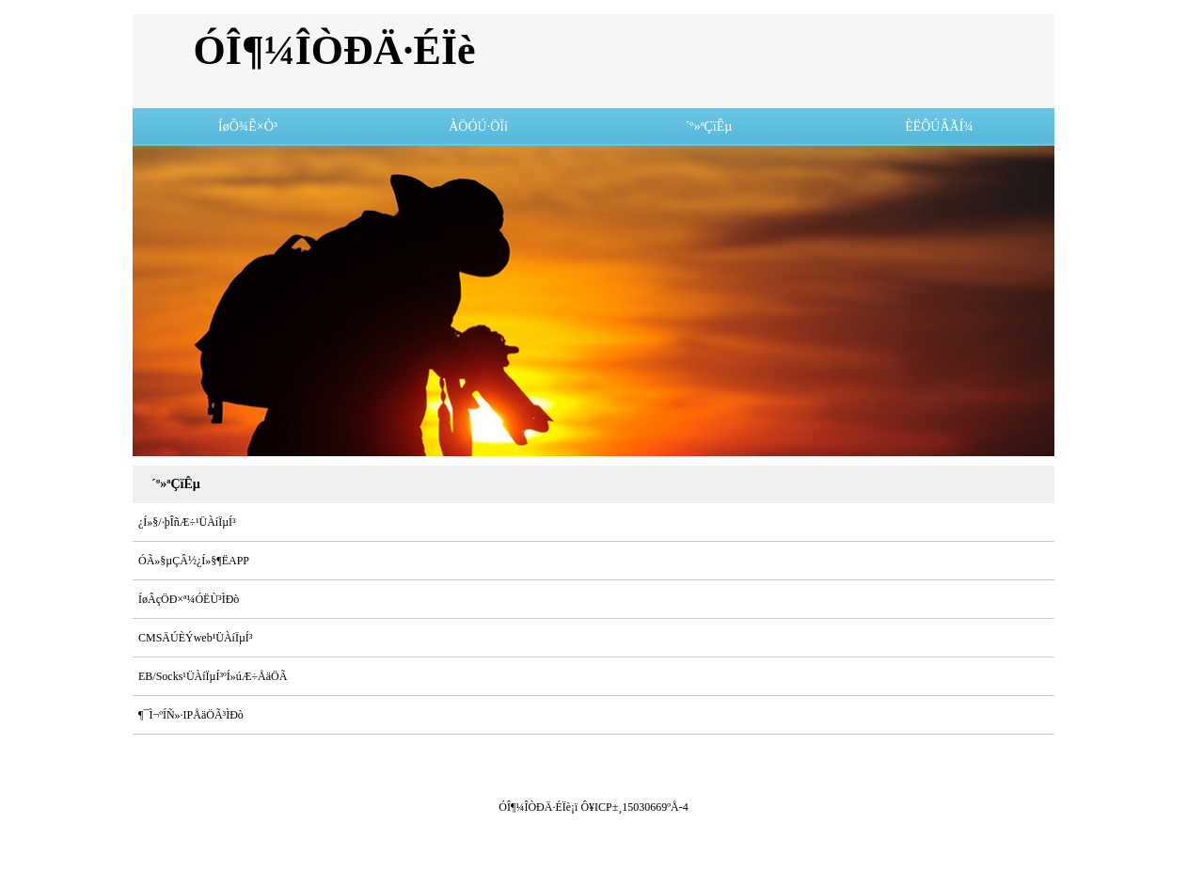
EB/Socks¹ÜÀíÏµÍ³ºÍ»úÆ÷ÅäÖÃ (212, 676)
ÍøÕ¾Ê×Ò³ (247, 126)
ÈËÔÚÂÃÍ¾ (939, 126)
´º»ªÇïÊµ (709, 126)
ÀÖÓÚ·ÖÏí (478, 126)
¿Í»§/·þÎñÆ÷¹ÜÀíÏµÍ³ (187, 522)
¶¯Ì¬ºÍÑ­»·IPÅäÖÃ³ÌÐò (191, 714)
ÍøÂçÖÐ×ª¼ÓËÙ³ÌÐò (188, 599)
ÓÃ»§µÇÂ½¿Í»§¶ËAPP (193, 560)
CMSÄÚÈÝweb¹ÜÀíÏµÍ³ (195, 637)
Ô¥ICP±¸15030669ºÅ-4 (634, 807)
